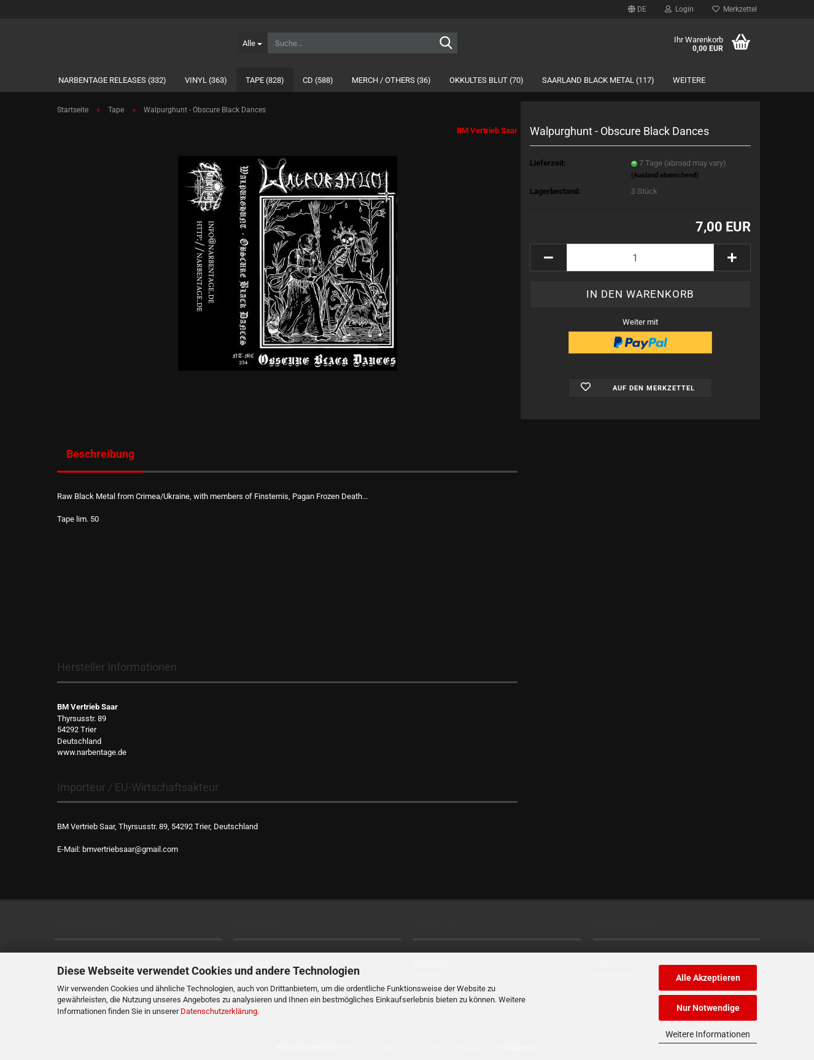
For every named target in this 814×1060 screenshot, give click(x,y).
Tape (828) (265, 80)
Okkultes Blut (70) (486, 80)
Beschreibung (100, 453)
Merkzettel (734, 9)
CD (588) (318, 80)
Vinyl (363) (206, 80)
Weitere (689, 80)
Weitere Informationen (707, 1034)
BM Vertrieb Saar (487, 130)
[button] (637, 9)
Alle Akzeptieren (708, 978)
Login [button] (679, 9)
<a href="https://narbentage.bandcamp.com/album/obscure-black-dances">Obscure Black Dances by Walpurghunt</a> (287, 573)
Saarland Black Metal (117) (598, 80)
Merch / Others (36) (391, 80)
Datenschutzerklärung (218, 1011)
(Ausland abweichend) (665, 175)
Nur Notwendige (708, 1008)
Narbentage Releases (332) (112, 80)
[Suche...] (252, 43)
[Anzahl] (640, 257)
